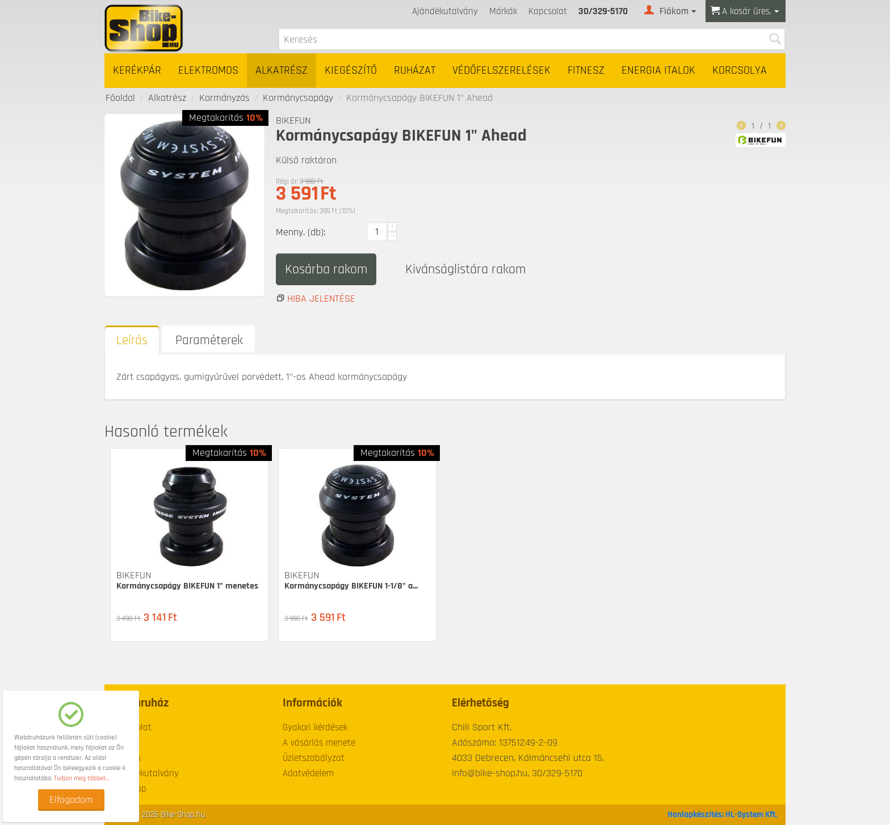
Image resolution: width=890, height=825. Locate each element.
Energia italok (658, 71)
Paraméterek (209, 340)
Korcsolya (739, 71)
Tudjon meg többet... (81, 778)
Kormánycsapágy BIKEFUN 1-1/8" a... (351, 586)
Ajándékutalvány (445, 11)
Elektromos (208, 71)
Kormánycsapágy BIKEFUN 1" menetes (187, 586)
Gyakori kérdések (315, 727)
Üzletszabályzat (314, 758)
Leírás (132, 340)
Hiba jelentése (321, 298)
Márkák (503, 11)
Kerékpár (137, 71)
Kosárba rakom (326, 269)
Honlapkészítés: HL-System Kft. (722, 814)
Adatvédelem (308, 773)
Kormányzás (224, 97)
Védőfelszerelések (501, 71)
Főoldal (120, 97)
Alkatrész (281, 71)
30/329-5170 (603, 11)
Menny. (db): (300, 232)
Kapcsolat (547, 11)
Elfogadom (71, 799)
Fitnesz (586, 71)
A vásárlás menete (319, 743)
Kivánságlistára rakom (465, 269)
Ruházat (414, 71)
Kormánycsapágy (298, 97)
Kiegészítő (351, 71)
